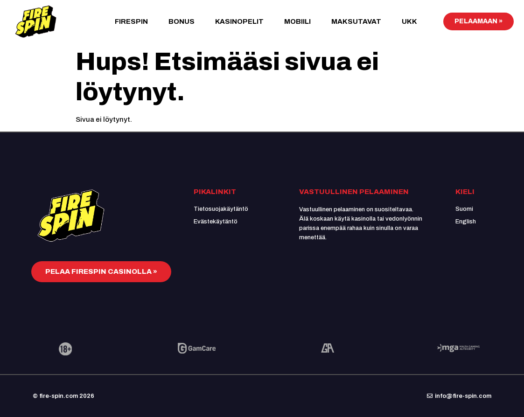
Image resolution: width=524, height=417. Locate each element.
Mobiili (297, 21)
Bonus (181, 21)
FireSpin (131, 21)
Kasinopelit (239, 21)
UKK (409, 21)
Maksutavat (356, 21)
